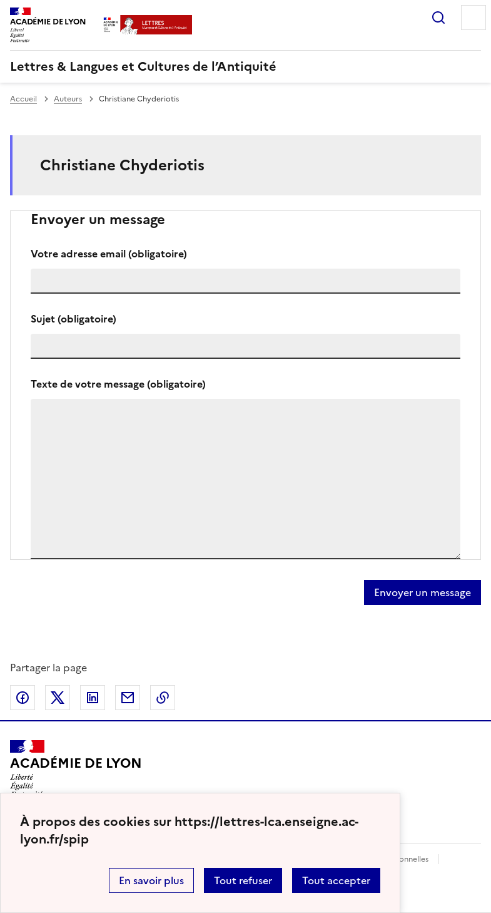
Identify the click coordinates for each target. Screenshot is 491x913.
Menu (473, 17)
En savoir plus (151, 880)
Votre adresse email (109, 253)
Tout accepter (336, 880)
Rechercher (438, 17)
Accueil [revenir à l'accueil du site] (23, 99)
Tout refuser (243, 880)
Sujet (73, 318)
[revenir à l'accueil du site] (245, 66)
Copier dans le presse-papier (162, 697)
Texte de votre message (118, 383)
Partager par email (127, 697)
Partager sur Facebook (22, 697)
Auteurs (68, 99)
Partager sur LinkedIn (92, 697)
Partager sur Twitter (57, 697)
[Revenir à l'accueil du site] (76, 769)
